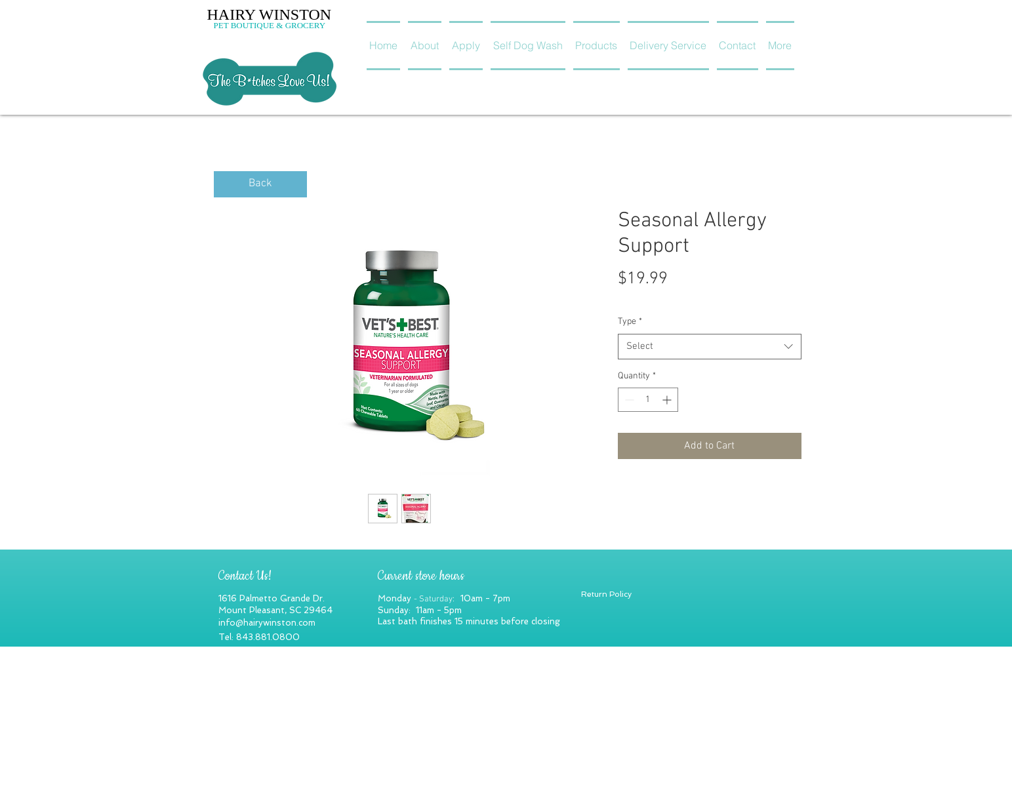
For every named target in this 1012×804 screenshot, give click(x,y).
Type (630, 321)
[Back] (260, 184)
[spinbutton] (648, 399)
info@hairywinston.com (266, 623)
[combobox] (709, 346)
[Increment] (668, 399)
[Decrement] (628, 399)
